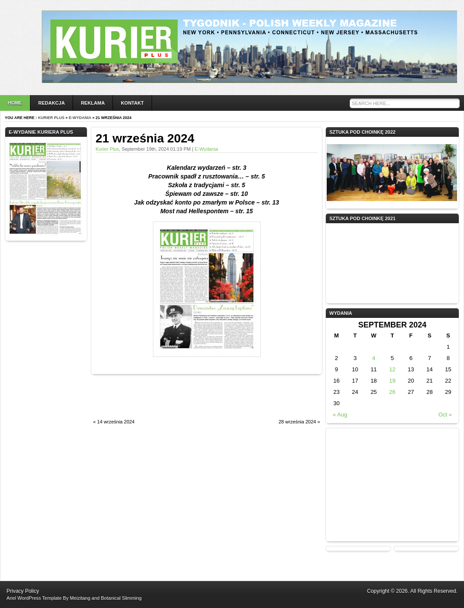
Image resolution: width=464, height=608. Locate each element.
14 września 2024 (116, 421)
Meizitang (80, 598)
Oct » (445, 414)
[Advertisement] (192, 401)
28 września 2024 (297, 421)
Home (15, 103)
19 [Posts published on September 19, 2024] (392, 380)
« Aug (340, 414)
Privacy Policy (23, 591)
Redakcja (51, 103)
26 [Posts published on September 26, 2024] (392, 392)
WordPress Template (39, 598)
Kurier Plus (51, 118)
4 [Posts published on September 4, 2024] (373, 358)
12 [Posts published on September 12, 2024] (392, 369)
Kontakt (132, 103)
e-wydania (80, 118)
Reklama (93, 103)
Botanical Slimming (121, 598)
